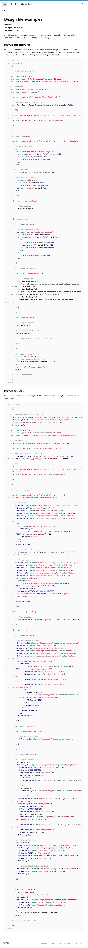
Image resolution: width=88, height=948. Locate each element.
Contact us (45, 943)
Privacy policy (68, 943)
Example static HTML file (14, 28)
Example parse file (12, 30)
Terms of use (56, 943)
